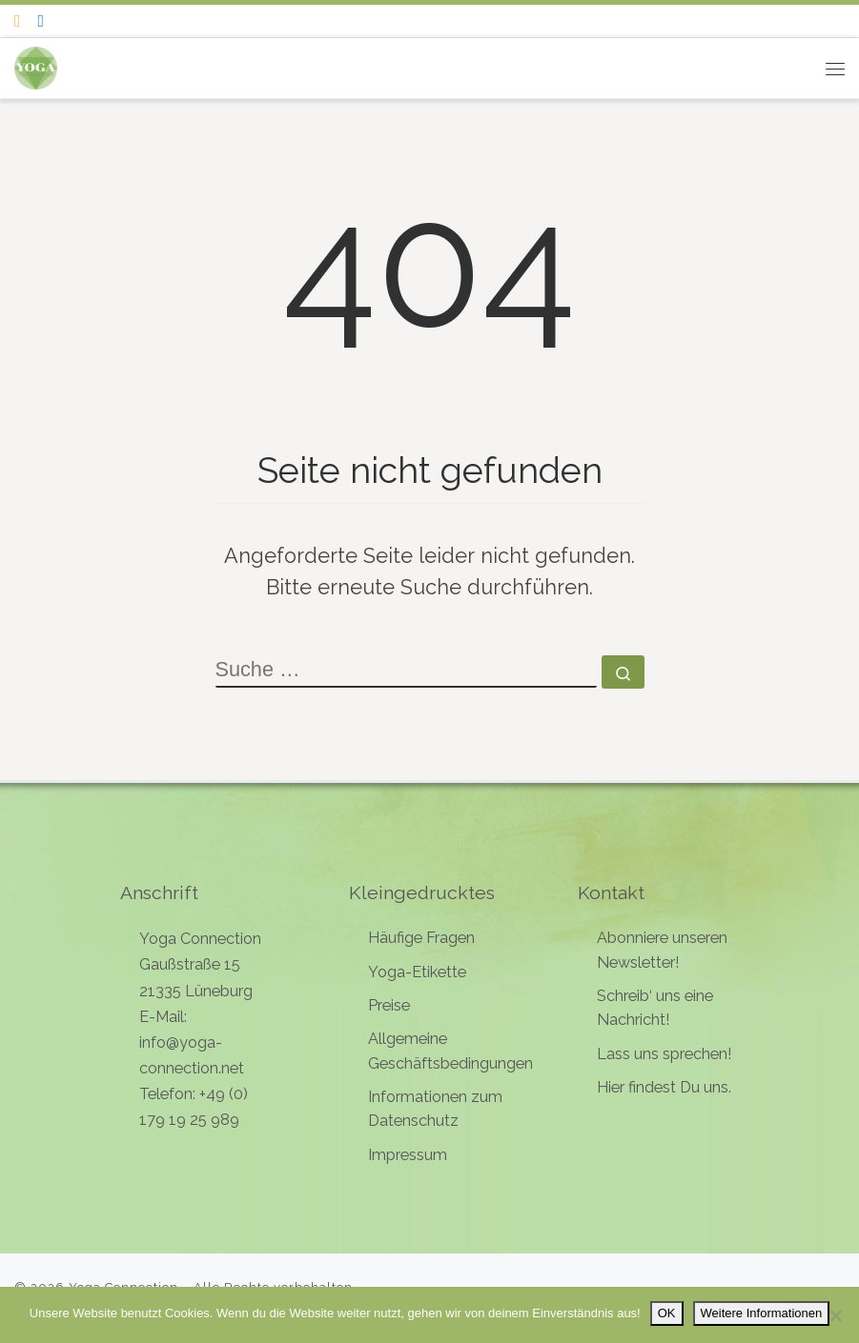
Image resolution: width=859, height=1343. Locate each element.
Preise (389, 1005)
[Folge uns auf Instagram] (17, 21)
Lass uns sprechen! (664, 1054)
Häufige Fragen (421, 938)
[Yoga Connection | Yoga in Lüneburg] (35, 66)
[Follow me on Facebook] (41, 21)
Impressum (407, 1155)
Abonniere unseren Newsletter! (662, 950)
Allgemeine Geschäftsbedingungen (450, 1051)
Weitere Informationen (762, 1313)
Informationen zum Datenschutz (435, 1109)
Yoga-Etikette (417, 972)
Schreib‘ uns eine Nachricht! (655, 1008)
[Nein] (835, 1315)
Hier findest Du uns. (664, 1087)
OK (667, 1313)
